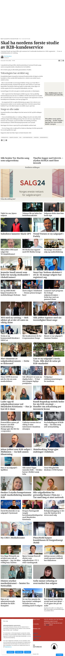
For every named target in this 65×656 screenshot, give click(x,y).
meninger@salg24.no (35, 636)
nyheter (36, 137)
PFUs (47, 625)
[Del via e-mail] (63, 61)
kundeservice (44, 137)
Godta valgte (19, 652)
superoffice (4, 137)
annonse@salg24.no (33, 639)
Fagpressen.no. (8, 646)
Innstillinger (59, 654)
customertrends (27, 137)
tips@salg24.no (33, 633)
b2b (20, 137)
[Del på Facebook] (59, 61)
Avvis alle (27, 652)
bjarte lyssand (14, 137)
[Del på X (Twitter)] (61, 61)
